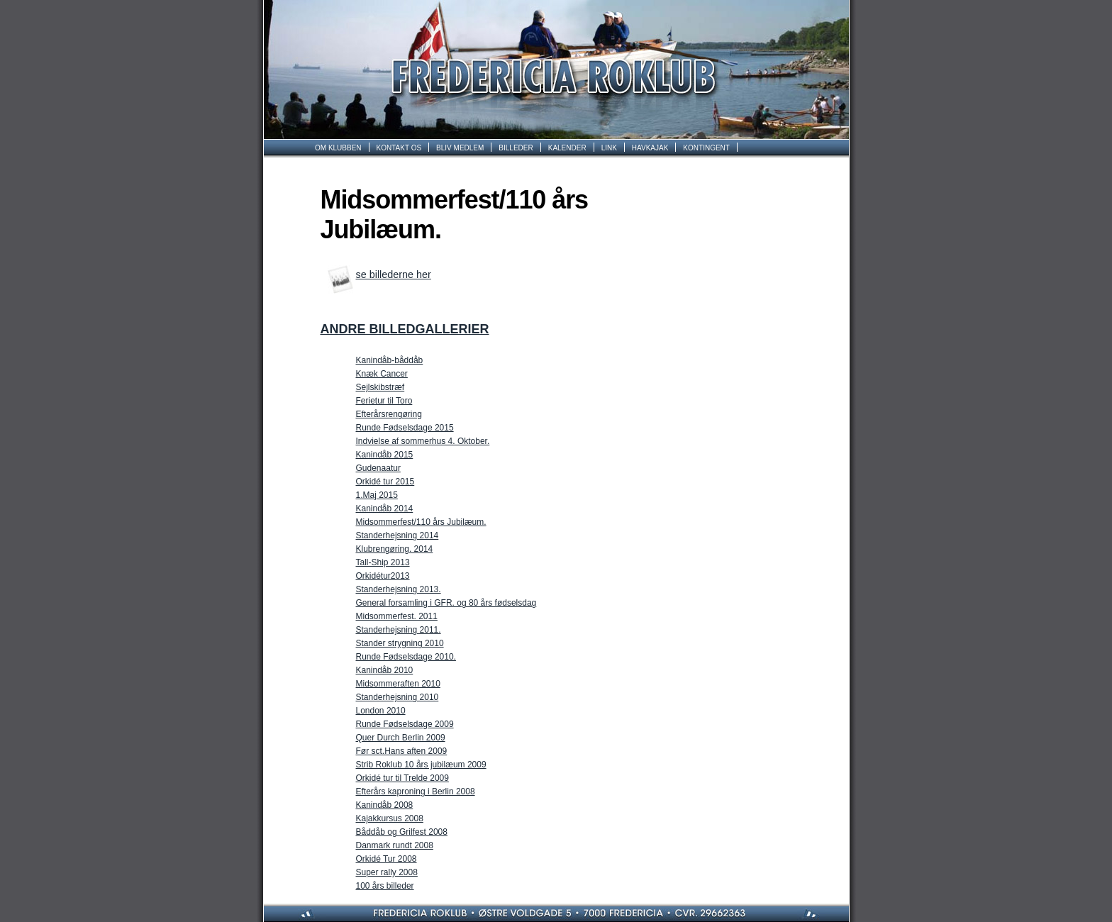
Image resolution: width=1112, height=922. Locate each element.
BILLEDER (516, 148)
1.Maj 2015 (377, 495)
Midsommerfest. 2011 (397, 616)
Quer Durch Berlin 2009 (400, 738)
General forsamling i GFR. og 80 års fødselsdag (446, 603)
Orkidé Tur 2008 (386, 859)
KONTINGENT (706, 148)
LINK (609, 148)
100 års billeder (385, 886)
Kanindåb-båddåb (389, 360)
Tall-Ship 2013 (383, 562)
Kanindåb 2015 (384, 455)
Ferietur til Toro (384, 401)
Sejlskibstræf (380, 387)
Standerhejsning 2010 (397, 697)
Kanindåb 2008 (384, 805)
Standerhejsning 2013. (398, 589)
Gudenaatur (378, 468)
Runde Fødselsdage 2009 (405, 724)
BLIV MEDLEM (460, 148)
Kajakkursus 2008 (389, 818)
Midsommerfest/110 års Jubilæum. (421, 522)
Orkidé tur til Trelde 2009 (402, 778)
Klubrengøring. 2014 (394, 549)
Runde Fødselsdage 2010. (406, 657)
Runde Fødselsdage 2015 (405, 428)
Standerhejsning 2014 (397, 535)
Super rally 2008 (387, 872)
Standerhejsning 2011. (398, 630)
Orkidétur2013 (383, 576)
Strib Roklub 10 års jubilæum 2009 (421, 765)
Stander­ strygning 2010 (400, 643)
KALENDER (567, 148)
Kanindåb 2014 (384, 508)
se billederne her (393, 274)
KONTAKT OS (399, 148)
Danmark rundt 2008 (394, 845)
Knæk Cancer (382, 374)
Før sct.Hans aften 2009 (401, 751)
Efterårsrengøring (389, 414)
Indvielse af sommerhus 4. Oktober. (423, 441)
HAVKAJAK (650, 148)
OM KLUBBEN (338, 148)
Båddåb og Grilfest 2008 (401, 832)
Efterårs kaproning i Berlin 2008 (415, 791)
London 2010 (381, 711)
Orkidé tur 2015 (385, 482)
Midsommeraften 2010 (398, 684)
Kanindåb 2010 (384, 670)
